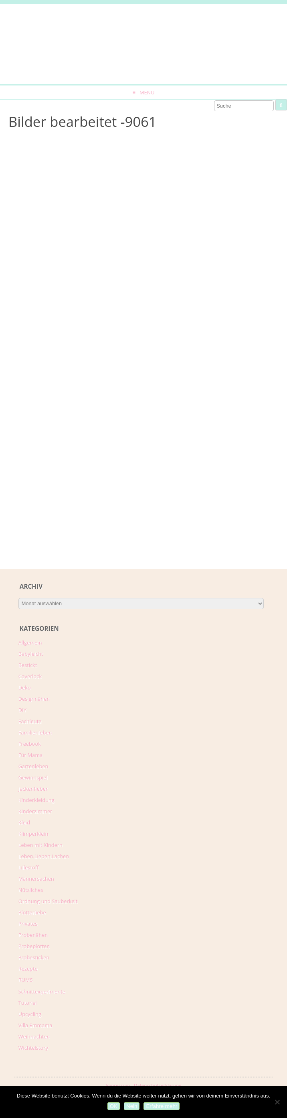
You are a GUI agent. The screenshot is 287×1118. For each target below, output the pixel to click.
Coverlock (30, 676)
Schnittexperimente (41, 991)
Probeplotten (34, 946)
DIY (22, 710)
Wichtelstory (33, 1047)
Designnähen (34, 698)
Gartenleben (33, 766)
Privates (28, 923)
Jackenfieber (33, 788)
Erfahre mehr (161, 1106)
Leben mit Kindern (40, 845)
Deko (24, 687)
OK (113, 1106)
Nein (131, 1106)
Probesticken (33, 957)
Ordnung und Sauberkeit (48, 901)
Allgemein (30, 642)
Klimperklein (33, 833)
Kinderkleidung (36, 800)
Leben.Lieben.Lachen (43, 856)
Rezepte (28, 968)
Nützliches (30, 890)
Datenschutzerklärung (158, 1085)
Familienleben (35, 732)
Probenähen (33, 934)
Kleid (24, 822)
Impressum (117, 1085)
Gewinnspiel (33, 777)
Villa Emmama (35, 1025)
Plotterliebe (32, 912)
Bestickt (27, 665)
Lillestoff (28, 867)
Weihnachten (34, 1036)
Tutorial (27, 1002)
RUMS (25, 979)
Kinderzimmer (35, 811)
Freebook (29, 743)
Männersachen (36, 878)
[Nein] (277, 1102)
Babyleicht (30, 653)
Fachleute (30, 721)
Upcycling (29, 1014)
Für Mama (30, 755)
